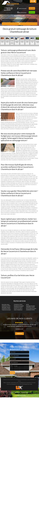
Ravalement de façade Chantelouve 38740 (19, 306)
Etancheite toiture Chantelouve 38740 (6, 305)
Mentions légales (24, 392)
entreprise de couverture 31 (26, 382)
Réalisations (31, 12)
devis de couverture (15, 379)
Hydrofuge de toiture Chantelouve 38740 (30, 306)
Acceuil (12, 392)
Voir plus (19, 333)
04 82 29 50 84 (21, 8)
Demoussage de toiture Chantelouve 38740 (31, 309)
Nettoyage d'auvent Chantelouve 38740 (6, 308)
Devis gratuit (31, 8)
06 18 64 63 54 (21, 12)
